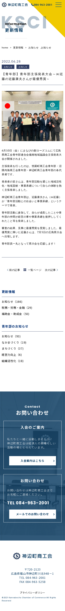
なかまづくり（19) (14, 342)
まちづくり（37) (13, 348)
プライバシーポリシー (32, 592)
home (5, 47)
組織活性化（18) (13, 361)
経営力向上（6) (12, 355)
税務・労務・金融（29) (17, 308)
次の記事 (50, 269)
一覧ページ (33, 269)
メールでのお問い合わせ (32, 514)
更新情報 (18, 47)
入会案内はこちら (33, 461)
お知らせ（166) (12, 301)
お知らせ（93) (11, 336)
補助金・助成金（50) (15, 314)
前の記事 (14, 269)
